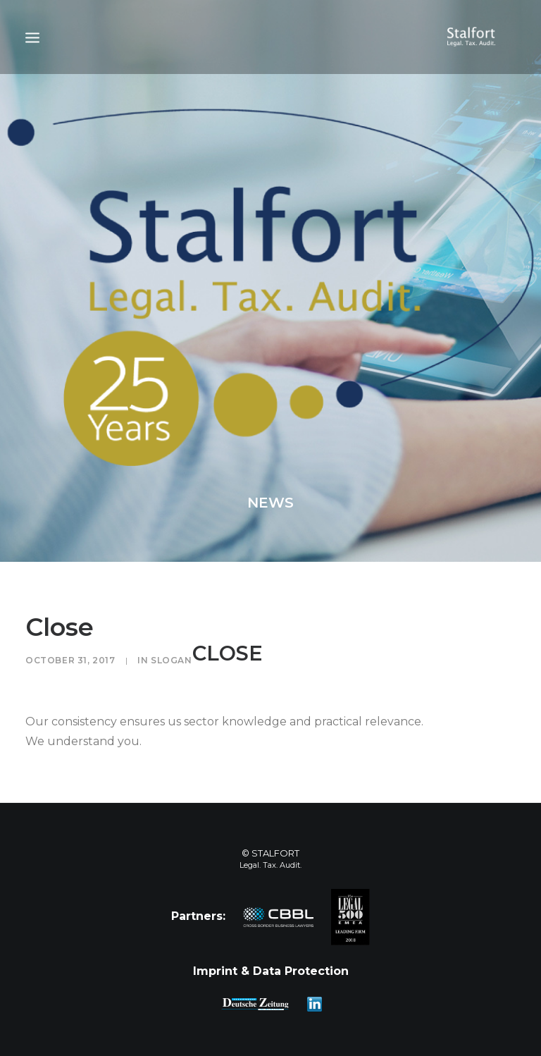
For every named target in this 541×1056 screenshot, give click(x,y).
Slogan (171, 660)
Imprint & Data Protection (271, 971)
